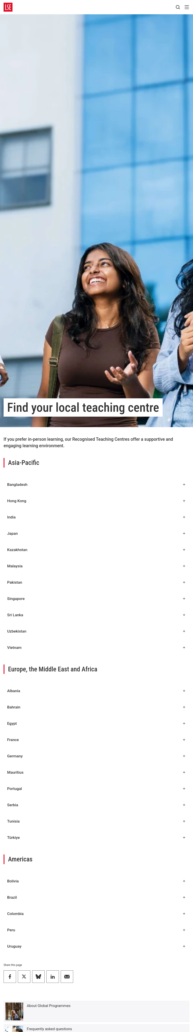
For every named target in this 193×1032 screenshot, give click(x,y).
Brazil (96, 897)
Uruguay (96, 946)
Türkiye (96, 837)
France (96, 739)
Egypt (96, 723)
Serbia (96, 805)
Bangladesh (96, 484)
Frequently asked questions (49, 1029)
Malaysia (96, 566)
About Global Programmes (49, 1006)
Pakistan (96, 582)
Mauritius (96, 772)
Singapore (96, 598)
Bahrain (96, 707)
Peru (96, 930)
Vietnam (96, 647)
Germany (96, 756)
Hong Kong (96, 501)
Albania (96, 691)
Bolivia (96, 881)
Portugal (96, 788)
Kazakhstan (96, 549)
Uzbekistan (96, 631)
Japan (96, 533)
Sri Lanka (96, 615)
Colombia (96, 913)
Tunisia (96, 821)
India (96, 517)
